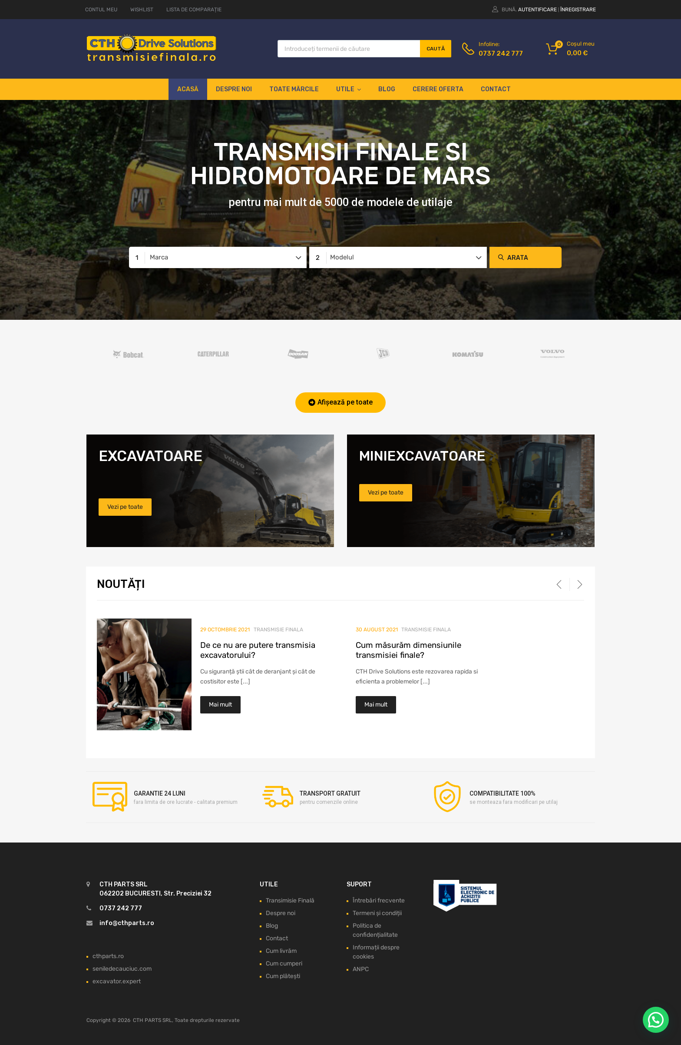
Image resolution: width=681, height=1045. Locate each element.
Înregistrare (578, 10)
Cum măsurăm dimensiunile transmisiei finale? (408, 650)
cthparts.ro (108, 956)
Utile (348, 89)
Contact (496, 89)
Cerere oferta (438, 89)
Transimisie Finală (290, 900)
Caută (435, 49)
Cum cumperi (284, 963)
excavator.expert (117, 981)
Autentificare (537, 10)
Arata (517, 258)
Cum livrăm (281, 951)
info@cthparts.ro (126, 923)
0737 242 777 (500, 53)
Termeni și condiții (377, 913)
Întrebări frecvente (379, 900)
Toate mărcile (294, 89)
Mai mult (220, 704)
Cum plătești (283, 976)
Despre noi (234, 89)
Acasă (187, 89)
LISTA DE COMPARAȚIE (193, 10)
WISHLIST (141, 10)
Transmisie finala (278, 630)
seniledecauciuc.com (122, 968)
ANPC (361, 969)
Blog (386, 89)
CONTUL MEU (101, 10)
